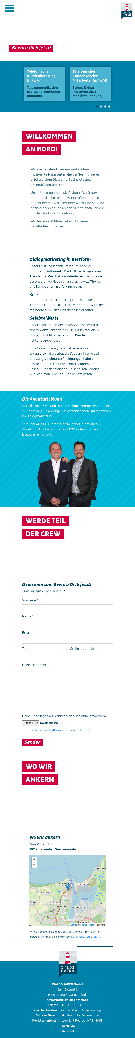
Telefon (29, 649)
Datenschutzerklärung (84, 937)
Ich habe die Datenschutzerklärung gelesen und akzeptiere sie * (57, 730)
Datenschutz (68, 1031)
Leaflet (74, 925)
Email (27, 632)
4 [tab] (109, 106)
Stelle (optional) (82, 649)
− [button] (34, 865)
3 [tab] (105, 106)
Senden (32, 742)
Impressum (67, 1025)
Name (27, 616)
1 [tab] (97, 106)
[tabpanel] (45, 84)
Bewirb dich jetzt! (31, 48)
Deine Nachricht (35, 665)
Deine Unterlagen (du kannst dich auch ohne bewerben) (64, 716)
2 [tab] (101, 106)
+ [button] (34, 859)
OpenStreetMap (87, 925)
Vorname (30, 600)
